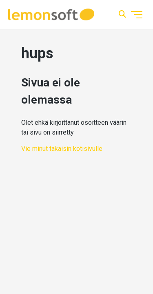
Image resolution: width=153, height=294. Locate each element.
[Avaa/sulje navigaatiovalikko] (137, 14)
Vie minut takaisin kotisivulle (61, 149)
